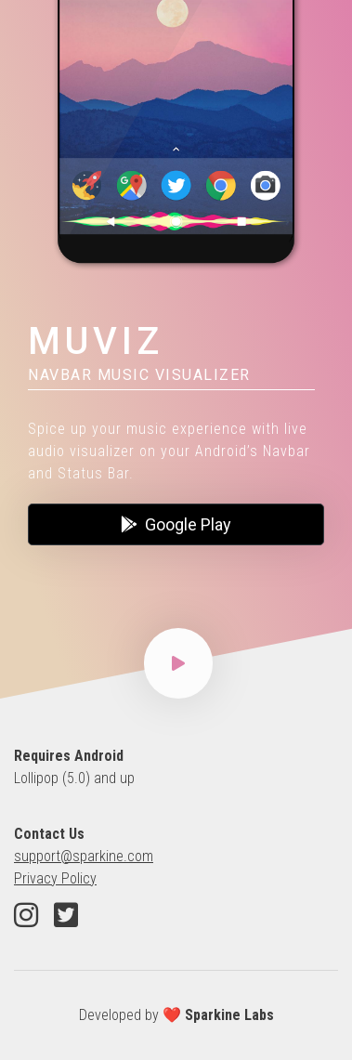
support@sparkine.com (83, 856)
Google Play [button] (176, 524)
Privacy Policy (55, 878)
